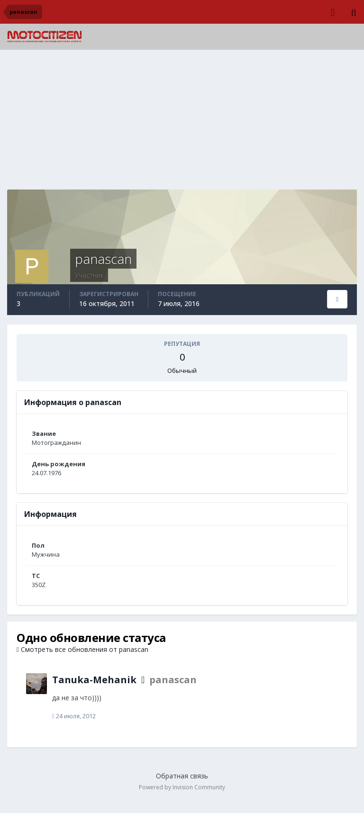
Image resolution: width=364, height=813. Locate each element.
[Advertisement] (182, 123)
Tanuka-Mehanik (94, 679)
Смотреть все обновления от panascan (82, 649)
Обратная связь (182, 775)
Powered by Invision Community (182, 787)
